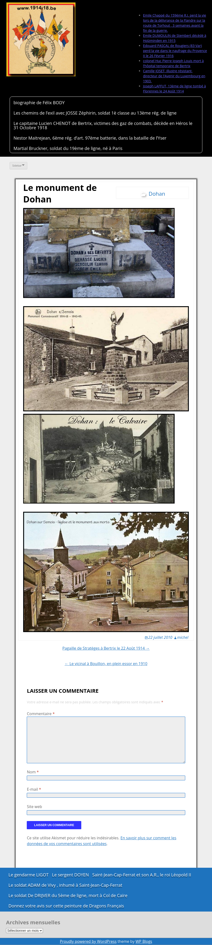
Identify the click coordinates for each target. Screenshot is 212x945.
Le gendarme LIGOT (28, 875)
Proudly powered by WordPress (88, 941)
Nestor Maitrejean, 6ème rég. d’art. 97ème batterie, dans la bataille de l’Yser (90, 138)
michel (182, 637)
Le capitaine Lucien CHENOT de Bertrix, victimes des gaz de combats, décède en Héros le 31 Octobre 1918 (103, 125)
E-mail (34, 789)
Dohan (157, 193)
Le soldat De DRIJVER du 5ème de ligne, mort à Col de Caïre (68, 895)
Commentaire (41, 713)
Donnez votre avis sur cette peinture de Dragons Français (66, 906)
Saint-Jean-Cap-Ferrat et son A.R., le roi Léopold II (141, 875)
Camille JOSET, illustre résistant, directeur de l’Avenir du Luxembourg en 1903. (174, 76)
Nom (33, 772)
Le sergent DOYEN (70, 875)
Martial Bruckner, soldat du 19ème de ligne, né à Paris (68, 148)
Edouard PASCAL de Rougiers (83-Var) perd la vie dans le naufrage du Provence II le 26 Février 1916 (175, 50)
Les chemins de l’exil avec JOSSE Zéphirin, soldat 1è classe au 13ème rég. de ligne (95, 113)
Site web (34, 806)
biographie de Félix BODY (39, 102)
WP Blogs (144, 941)
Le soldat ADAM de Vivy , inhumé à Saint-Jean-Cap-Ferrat (65, 885)
